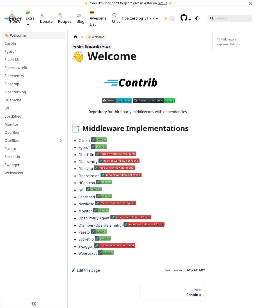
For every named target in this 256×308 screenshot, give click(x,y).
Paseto (84, 232)
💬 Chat (116, 18)
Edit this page (85, 270)
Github (162, 3)
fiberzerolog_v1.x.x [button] (138, 18)
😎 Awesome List (98, 18)
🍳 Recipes (64, 18)
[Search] (229, 18)
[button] (186, 19)
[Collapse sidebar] (34, 303)
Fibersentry (88, 161)
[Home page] (75, 36)
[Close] (250, 3)
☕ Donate (46, 18)
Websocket (87, 253)
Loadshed (86, 196)
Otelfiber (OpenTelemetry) (100, 225)
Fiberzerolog (89, 175)
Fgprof (83, 147)
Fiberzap (85, 168)
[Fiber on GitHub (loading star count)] (169, 18)
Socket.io (86, 239)
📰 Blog (80, 18)
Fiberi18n (86, 154)
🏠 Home (15, 18)
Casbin (84, 140)
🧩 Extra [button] (30, 15)
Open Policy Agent (94, 218)
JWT (81, 189)
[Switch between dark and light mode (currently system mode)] (197, 18)
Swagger (85, 246)
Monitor (85, 211)
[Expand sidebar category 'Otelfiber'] (60, 140)
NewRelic (86, 203)
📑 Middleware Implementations (228, 41)
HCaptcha (86, 182)
